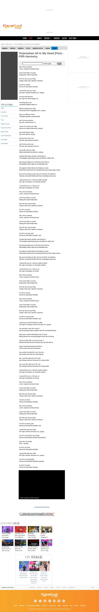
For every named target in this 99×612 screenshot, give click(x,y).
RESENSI (47, 38)
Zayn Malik (4, 139)
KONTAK (21, 605)
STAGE (33, 557)
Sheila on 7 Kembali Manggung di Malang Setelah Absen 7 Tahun (45, 537)
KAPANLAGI (32, 587)
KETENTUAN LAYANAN (33, 605)
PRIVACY (44, 605)
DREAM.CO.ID (72, 587)
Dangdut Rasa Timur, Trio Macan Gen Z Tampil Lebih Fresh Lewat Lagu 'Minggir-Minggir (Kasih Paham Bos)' (34, 577)
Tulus (2, 120)
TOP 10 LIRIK (7, 104)
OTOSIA (58, 587)
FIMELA (52, 587)
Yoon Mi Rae (4, 116)
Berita (21, 48)
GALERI (64, 38)
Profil (13, 48)
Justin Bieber (4, 143)
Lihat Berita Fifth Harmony (41, 507)
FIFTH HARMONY (18, 44)
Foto (28, 48)
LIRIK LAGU (8, 44)
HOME (25, 38)
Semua (4, 48)
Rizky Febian (4, 131)
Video (47, 48)
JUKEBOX (57, 38)
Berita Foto (38, 48)
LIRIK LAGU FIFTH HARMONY (32, 44)
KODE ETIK (52, 605)
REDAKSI (65, 605)
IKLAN (15, 605)
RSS (71, 605)
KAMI (59, 605)
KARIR (76, 605)
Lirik (54, 48)
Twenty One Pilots (6, 128)
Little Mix (3, 112)
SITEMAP (83, 605)
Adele (2, 108)
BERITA (39, 38)
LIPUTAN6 (46, 587)
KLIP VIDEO (72, 38)
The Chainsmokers (6, 135)
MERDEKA (39, 587)
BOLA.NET (64, 587)
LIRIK (30, 38)
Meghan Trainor (5, 124)
